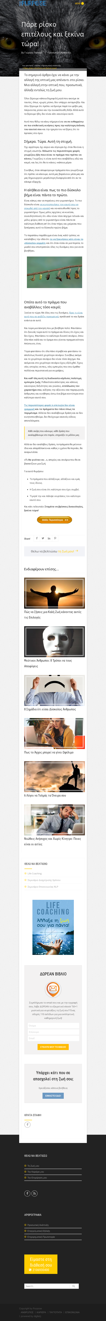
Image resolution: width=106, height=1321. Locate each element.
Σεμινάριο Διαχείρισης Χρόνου (44, 880)
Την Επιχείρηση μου (37, 1177)
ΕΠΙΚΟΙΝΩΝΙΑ (72, 1312)
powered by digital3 (31, 1316)
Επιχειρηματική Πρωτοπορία (41, 1237)
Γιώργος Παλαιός (33, 52)
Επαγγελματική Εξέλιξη (38, 1231)
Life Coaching (35, 873)
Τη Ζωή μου (33, 1166)
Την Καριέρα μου (35, 1172)
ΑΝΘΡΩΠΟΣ (27, 1312)
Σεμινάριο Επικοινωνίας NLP (43, 886)
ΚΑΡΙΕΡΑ (41, 1312)
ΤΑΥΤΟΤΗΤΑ (55, 1312)
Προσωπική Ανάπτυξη (59, 52)
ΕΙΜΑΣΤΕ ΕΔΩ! (53, 1095)
